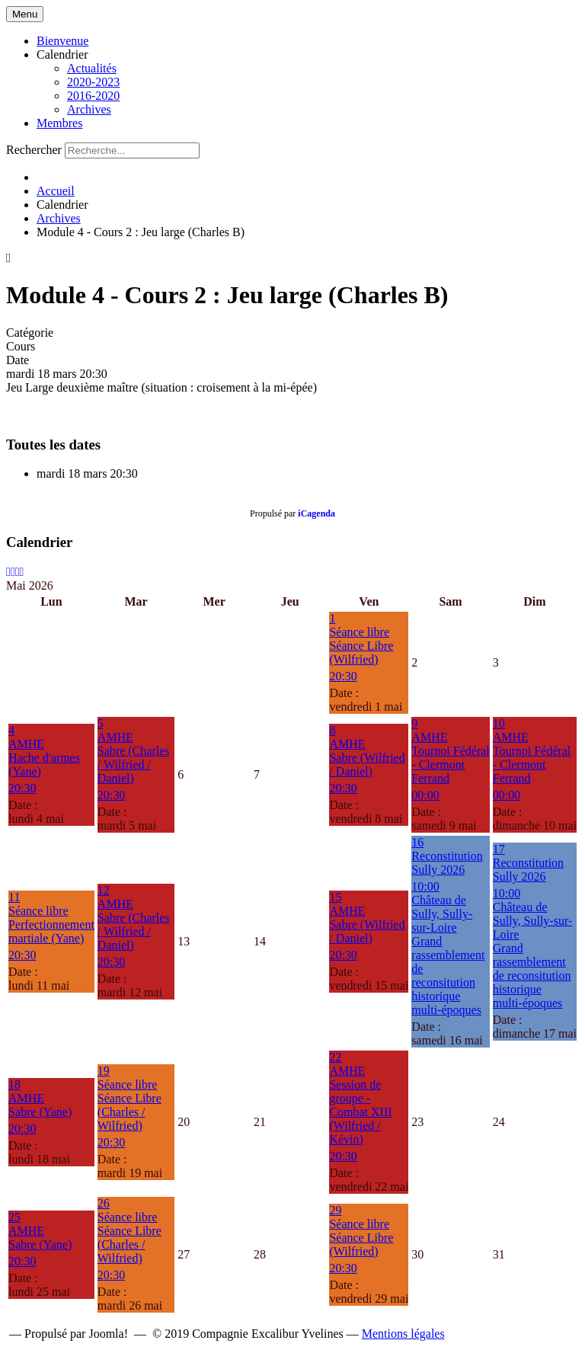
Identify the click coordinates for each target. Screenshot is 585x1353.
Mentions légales (403, 1333)
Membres (59, 123)
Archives (89, 109)
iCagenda (316, 513)
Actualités (92, 68)
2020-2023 (93, 81)
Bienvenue (62, 40)
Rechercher (34, 149)
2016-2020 (93, 95)
